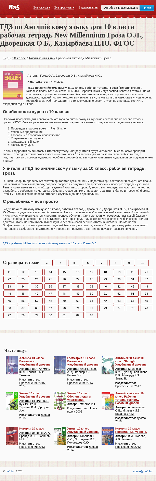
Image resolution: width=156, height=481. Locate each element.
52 (119, 293)
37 (64, 286)
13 (36, 272)
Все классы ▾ (42, 7)
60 (77, 300)
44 (9, 293)
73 (105, 308)
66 (9, 308)
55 (9, 300)
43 (146, 286)
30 (119, 279)
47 (50, 293)
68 (36, 308)
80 (50, 315)
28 (91, 279)
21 (146, 272)
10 (142, 262)
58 (50, 300)
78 (23, 315)
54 (146, 293)
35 (36, 286)
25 (50, 279)
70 (64, 308)
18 (105, 272)
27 (77, 279)
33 (9, 286)
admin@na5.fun (143, 471)
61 (91, 300)
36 (50, 286)
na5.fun (10, 471)
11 (9, 272)
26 (64, 279)
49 (77, 293)
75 (132, 308)
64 (132, 300)
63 (119, 300)
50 (91, 293)
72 (91, 308)
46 (36, 293)
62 (105, 300)
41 (119, 286)
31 (132, 279)
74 (119, 308)
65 (146, 300)
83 (91, 315)
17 (91, 272)
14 (50, 272)
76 (146, 308)
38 (77, 286)
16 (77, 272)
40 (105, 286)
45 (23, 293)
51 (105, 293)
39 (91, 286)
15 (64, 272)
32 (146, 279)
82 (77, 315)
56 (23, 300)
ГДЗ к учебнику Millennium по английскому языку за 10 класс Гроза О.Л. (50, 243)
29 (105, 279)
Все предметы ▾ (64, 7)
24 (36, 279)
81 (64, 315)
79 (36, 315)
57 (36, 300)
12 (23, 272)
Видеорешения (88, 7)
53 (132, 293)
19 (119, 272)
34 (23, 286)
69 (50, 308)
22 (9, 279)
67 (23, 308)
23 (23, 279)
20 (132, 272)
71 (77, 308)
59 (64, 300)
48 (64, 293)
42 (132, 286)
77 (9, 315)
